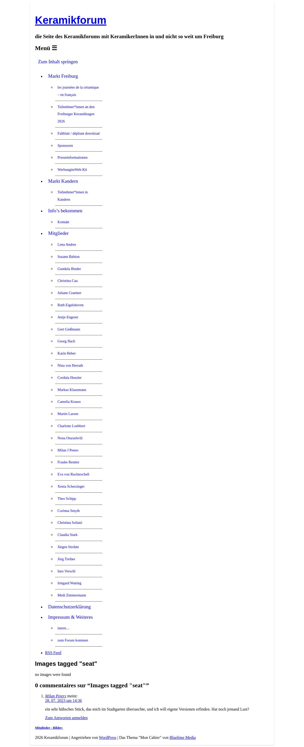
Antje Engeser (67, 317)
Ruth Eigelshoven (70, 305)
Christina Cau (67, 281)
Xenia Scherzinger (71, 486)
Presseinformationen (72, 157)
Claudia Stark (67, 535)
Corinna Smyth (68, 511)
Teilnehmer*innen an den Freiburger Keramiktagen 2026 (75, 114)
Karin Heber (66, 353)
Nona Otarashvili (70, 438)
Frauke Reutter (68, 462)
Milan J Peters (67, 450)
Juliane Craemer (69, 293)
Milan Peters (55, 696)
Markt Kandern (63, 181)
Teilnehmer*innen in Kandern (72, 195)
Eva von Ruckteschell (73, 474)
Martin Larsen (67, 414)
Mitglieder (58, 233)
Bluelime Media (183, 737)
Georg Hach (66, 341)
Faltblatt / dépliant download (78, 133)
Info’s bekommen (65, 210)
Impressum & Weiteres (70, 617)
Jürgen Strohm (68, 547)
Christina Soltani (69, 523)
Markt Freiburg (63, 76)
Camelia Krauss (69, 402)
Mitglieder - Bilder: (49, 728)
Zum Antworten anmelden (66, 718)
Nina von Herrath (70, 365)
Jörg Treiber (66, 559)
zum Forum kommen (72, 640)
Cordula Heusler (69, 378)
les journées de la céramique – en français (78, 91)
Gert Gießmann (68, 329)
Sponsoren (65, 145)
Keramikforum (70, 20)
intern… (63, 628)
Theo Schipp (66, 498)
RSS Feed (53, 653)
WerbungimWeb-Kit (72, 170)
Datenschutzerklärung (69, 606)
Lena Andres (66, 244)
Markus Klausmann (71, 390)
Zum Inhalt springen (58, 61)
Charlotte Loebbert (71, 426)
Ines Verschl (66, 571)
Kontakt (63, 222)
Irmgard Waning (69, 583)
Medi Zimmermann (71, 595)
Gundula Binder (69, 269)
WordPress (107, 737)
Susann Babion (68, 257)
